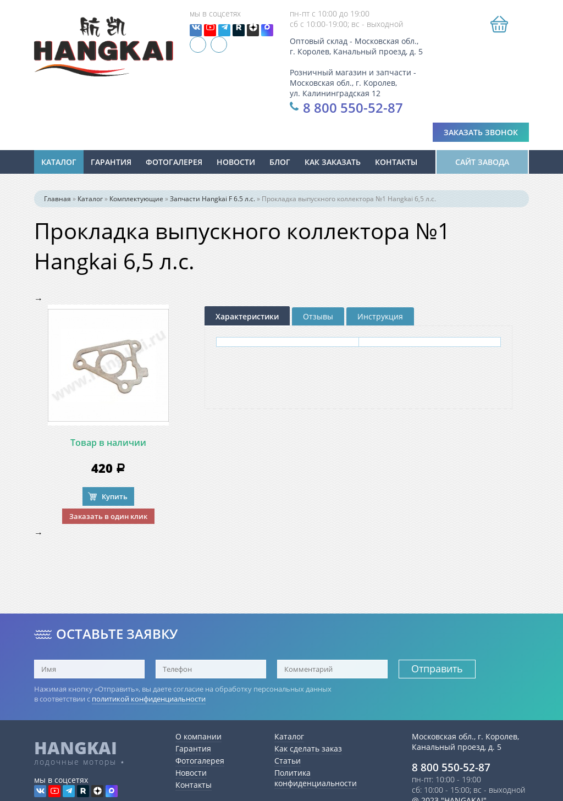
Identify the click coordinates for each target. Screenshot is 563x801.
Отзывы (318, 319)
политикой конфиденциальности (149, 699)
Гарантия (111, 164)
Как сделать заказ (308, 748)
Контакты (396, 164)
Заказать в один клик (108, 519)
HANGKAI (75, 747)
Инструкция (380, 319)
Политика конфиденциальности (315, 777)
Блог (279, 164)
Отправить (437, 668)
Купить (115, 499)
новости (236, 164)
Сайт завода (482, 164)
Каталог (58, 164)
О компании (198, 736)
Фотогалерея (174, 164)
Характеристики (247, 319)
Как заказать (333, 164)
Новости (191, 772)
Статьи (287, 760)
